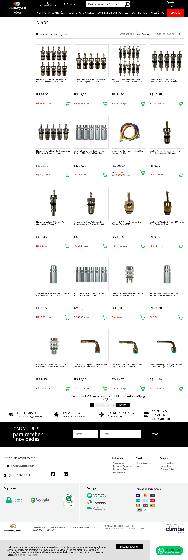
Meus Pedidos (167, 476)
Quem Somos (119, 476)
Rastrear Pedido (167, 482)
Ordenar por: (127, 34)
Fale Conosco (119, 486)
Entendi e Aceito (129, 546)
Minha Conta (166, 479)
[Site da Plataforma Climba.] (175, 541)
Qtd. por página (165, 34)
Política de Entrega (121, 482)
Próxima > (123, 418)
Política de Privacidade (26, 555)
